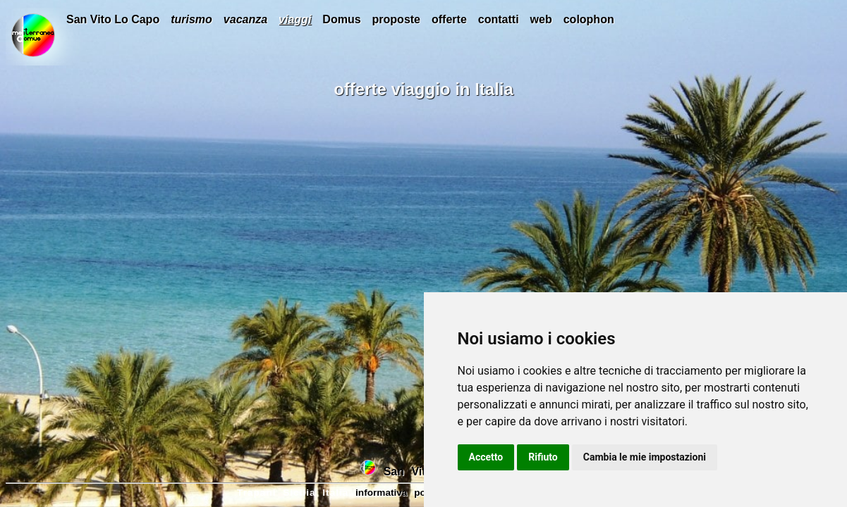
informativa (381, 492)
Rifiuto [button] (543, 457)
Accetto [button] (486, 457)
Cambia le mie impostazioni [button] (644, 457)
